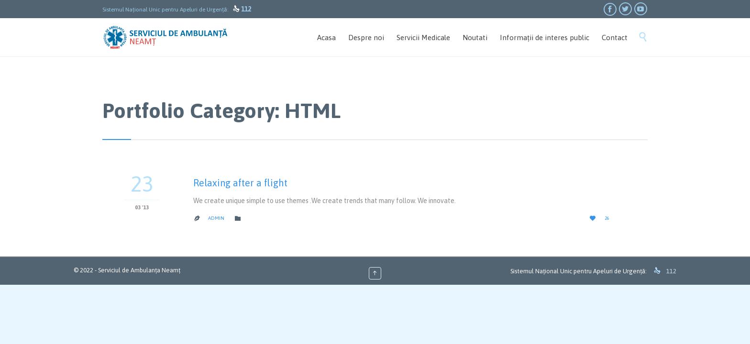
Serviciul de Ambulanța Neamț (139, 270)
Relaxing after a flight (240, 182)
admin (216, 218)
